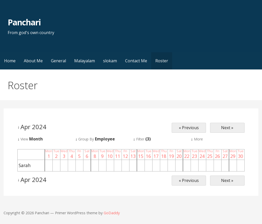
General (58, 61)
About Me (33, 61)
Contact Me (136, 61)
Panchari (24, 22)
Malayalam (84, 61)
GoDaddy (112, 212)
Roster (161, 61)
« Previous (189, 127)
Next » (227, 127)
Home (10, 61)
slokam (110, 61)
